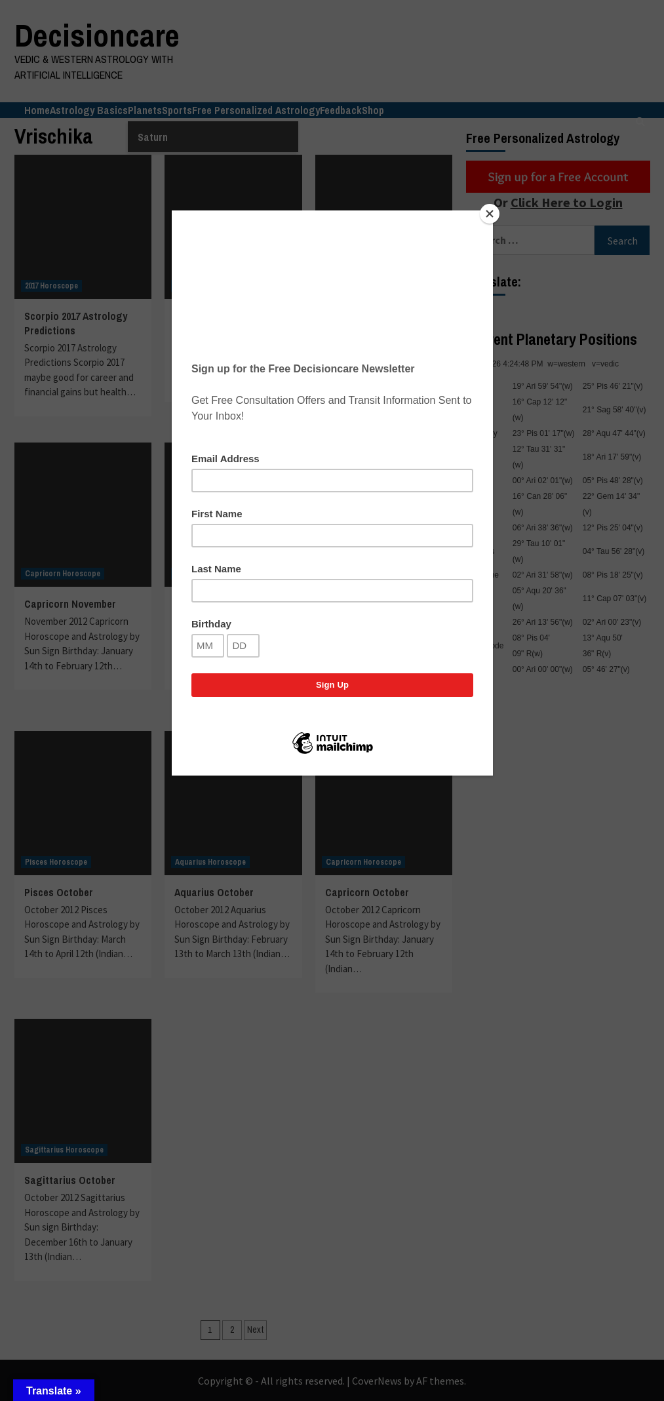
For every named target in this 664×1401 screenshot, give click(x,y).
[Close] (489, 214)
